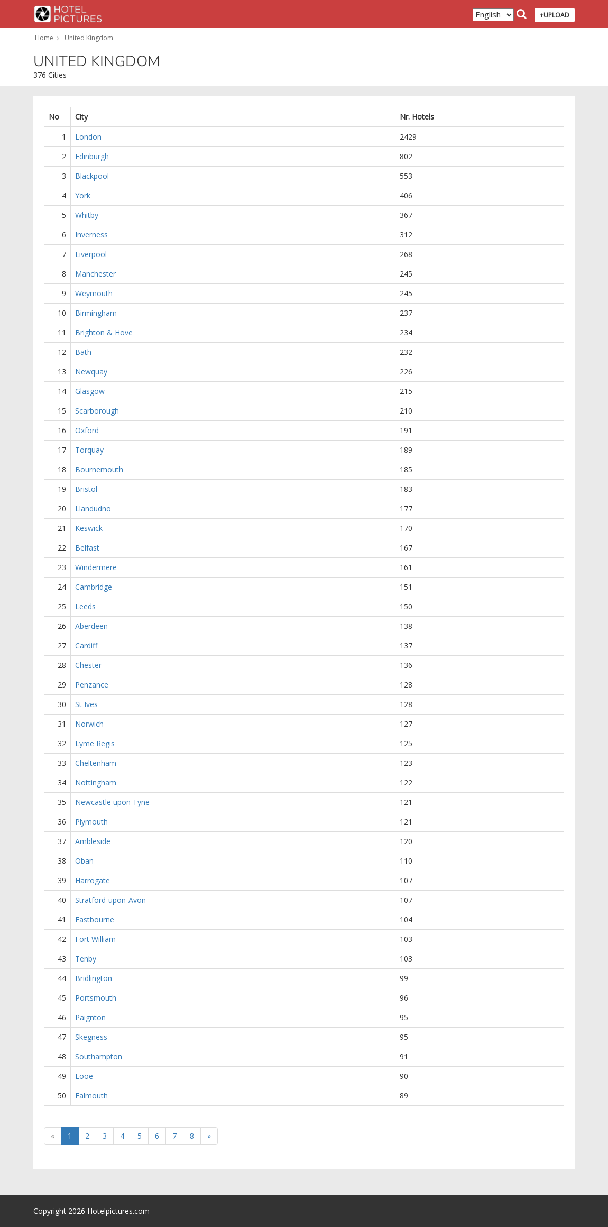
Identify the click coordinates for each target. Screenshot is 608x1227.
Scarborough (97, 411)
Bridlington (93, 978)
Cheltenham (95, 763)
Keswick (89, 528)
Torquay (89, 450)
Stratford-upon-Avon (110, 900)
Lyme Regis (95, 743)
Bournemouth (99, 469)
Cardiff (86, 645)
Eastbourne (94, 919)
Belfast (87, 548)
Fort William (95, 939)
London (88, 137)
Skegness (91, 1037)
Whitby (86, 215)
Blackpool (92, 176)
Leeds (85, 606)
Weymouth (94, 293)
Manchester (95, 274)
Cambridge (93, 587)
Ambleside (92, 841)
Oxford (87, 430)
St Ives (86, 704)
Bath (83, 352)
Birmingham (96, 313)
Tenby (85, 959)
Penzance (91, 685)
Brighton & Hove (104, 332)
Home (44, 37)
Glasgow (90, 391)
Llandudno (93, 508)
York (82, 195)
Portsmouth (95, 998)
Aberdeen (91, 626)
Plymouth (91, 822)
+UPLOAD (554, 15)
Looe (84, 1076)
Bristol (86, 489)
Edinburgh (92, 156)
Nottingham (95, 782)
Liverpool (91, 254)
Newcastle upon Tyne (112, 802)
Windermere (96, 567)
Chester (88, 665)
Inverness (91, 235)
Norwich (89, 724)
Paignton (90, 1017)
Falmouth (91, 1096)
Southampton (98, 1056)
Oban (84, 861)
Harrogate (92, 880)
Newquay (91, 372)
